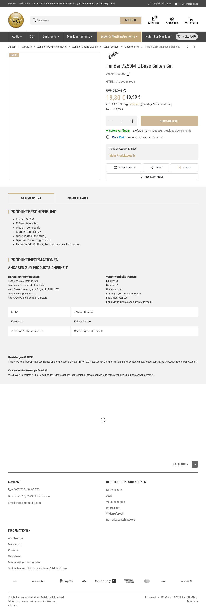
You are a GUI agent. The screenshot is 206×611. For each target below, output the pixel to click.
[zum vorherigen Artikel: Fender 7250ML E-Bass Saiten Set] (187, 46)
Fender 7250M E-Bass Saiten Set (162, 47)
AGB (109, 495)
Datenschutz (114, 489)
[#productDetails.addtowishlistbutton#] (184, 167)
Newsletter (14, 556)
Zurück (11, 47)
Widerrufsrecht (115, 513)
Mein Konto (24, 3)
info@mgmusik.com (28, 502)
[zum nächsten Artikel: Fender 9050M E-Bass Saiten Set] (194, 46)
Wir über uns (15, 538)
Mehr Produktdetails (122, 155)
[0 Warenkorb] (191, 20)
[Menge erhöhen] (132, 121)
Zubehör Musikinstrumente (51, 47)
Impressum (113, 507)
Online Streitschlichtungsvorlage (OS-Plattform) (37, 568)
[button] (195, 464)
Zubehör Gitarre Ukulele (85, 47)
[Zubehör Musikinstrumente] (119, 37)
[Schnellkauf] (187, 36)
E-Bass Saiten (131, 47)
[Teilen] (156, 167)
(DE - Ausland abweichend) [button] (174, 130)
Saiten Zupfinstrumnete (88, 331)
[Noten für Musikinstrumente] (164, 37)
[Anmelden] (172, 20)
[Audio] (17, 37)
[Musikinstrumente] (80, 37)
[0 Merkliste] (153, 20)
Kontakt (12, 3)
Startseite (26, 47)
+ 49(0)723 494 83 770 (25, 489)
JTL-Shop (166, 597)
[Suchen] (78, 20)
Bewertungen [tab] (77, 198)
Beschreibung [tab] (31, 198)
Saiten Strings (110, 47)
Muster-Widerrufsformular (24, 562)
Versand (135, 104)
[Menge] (122, 121)
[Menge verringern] (111, 121)
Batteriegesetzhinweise (120, 519)
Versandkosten (115, 501)
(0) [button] (159, 3)
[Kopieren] (128, 74)
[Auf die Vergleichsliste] (124, 167)
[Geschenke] (51, 37)
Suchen (130, 20)
